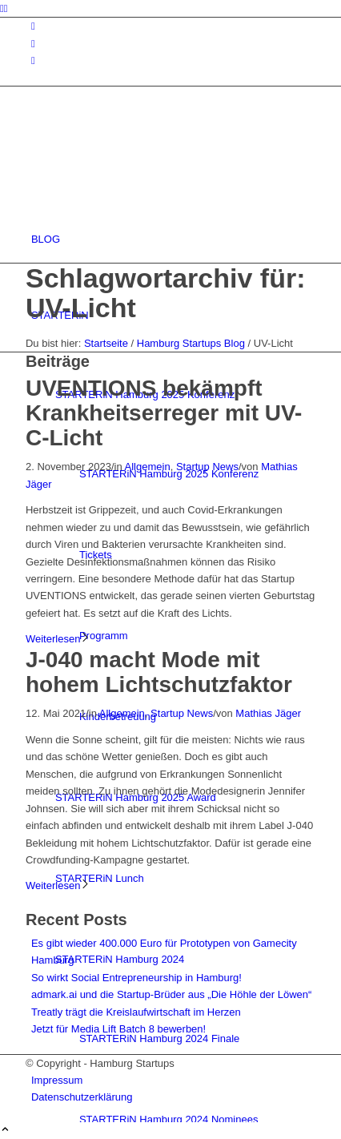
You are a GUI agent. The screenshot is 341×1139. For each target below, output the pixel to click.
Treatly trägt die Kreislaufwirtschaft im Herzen (136, 1012)
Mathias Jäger (268, 713)
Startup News (207, 467)
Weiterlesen (58, 639)
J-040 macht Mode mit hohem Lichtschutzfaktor (159, 672)
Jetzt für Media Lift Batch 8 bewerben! (118, 1029)
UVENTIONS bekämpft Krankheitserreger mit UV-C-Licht (164, 413)
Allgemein (147, 467)
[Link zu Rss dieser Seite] (33, 60)
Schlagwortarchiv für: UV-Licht (166, 293)
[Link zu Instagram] (33, 26)
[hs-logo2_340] (146, 163)
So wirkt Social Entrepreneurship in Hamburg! (136, 978)
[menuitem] (173, 239)
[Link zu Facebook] (33, 44)
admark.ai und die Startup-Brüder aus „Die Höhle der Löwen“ (171, 994)
